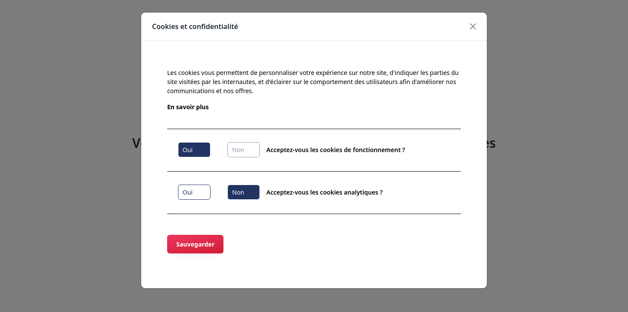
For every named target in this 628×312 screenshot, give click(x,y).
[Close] (473, 26)
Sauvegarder (195, 244)
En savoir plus (188, 107)
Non (238, 150)
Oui (188, 150)
